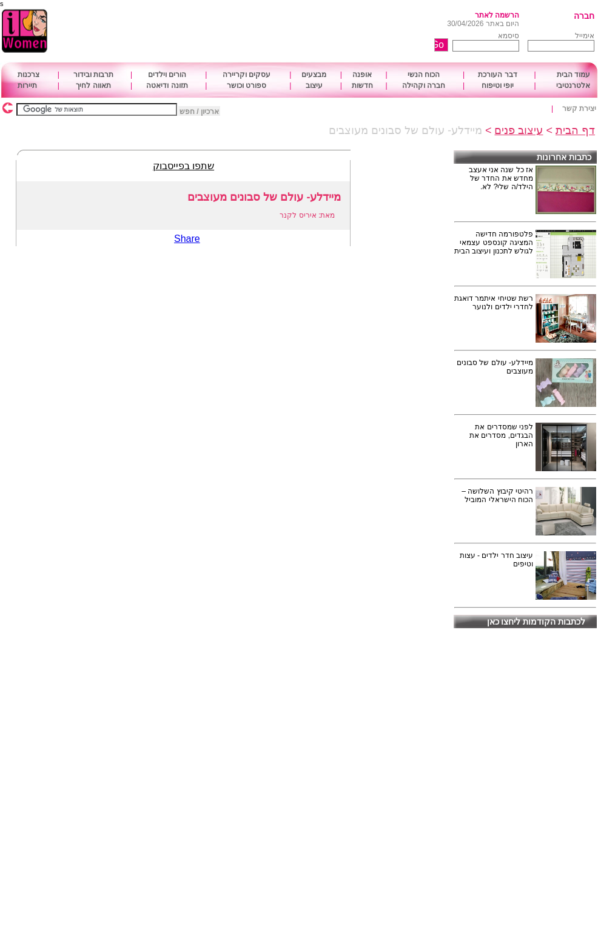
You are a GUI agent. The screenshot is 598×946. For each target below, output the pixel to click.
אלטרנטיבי (573, 85)
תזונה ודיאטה (166, 85)
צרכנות (28, 74)
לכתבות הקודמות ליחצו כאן (536, 621)
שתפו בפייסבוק (183, 166)
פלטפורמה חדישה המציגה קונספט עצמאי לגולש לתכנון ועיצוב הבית (493, 242)
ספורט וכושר (246, 85)
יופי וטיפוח (498, 85)
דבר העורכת (497, 74)
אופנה (362, 74)
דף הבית (575, 130)
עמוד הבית (573, 74)
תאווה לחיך (93, 85)
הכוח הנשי (424, 74)
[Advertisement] (266, 31)
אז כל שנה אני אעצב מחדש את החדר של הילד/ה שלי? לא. (501, 178)
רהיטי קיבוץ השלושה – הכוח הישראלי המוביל (497, 495)
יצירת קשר (579, 108)
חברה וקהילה (423, 85)
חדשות (362, 85)
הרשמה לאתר (497, 15)
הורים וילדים (167, 74)
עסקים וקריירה (246, 74)
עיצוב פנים (518, 130)
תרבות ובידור (93, 74)
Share (187, 238)
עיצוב (314, 85)
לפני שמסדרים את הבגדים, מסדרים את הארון (501, 435)
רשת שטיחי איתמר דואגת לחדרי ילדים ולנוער (493, 302)
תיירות (27, 85)
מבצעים (313, 74)
